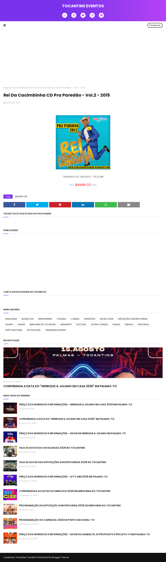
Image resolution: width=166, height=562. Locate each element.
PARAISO (129, 324)
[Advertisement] (83, 58)
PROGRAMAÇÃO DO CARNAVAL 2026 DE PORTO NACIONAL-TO (57, 520)
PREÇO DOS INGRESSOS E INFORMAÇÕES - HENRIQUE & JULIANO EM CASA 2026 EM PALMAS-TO (75, 404)
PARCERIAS (143, 324)
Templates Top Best (25, 557)
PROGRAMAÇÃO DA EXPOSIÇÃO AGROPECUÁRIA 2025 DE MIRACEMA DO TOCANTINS (70, 505)
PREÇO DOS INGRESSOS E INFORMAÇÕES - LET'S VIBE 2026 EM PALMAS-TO (63, 476)
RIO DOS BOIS (33, 330)
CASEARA (61, 318)
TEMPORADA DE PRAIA (55, 330)
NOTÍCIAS (81, 324)
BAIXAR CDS (26, 87)
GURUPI (21, 324)
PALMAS (116, 324)
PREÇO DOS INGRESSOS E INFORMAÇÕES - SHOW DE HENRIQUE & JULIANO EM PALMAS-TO (72, 433)
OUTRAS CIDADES (99, 324)
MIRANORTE (66, 324)
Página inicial (10, 87)
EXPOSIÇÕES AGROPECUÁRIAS (133, 318)
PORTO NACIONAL (13, 330)
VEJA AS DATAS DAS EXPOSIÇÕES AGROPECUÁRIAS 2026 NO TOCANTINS (62, 462)
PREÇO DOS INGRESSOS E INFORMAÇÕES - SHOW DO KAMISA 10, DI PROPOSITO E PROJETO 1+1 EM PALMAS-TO (84, 534)
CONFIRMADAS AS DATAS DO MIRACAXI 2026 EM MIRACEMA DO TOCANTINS (64, 491)
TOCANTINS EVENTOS (83, 6)
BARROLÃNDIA (45, 318)
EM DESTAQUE (106, 318)
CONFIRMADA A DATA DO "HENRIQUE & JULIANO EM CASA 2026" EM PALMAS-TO (60, 386)
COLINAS (75, 318)
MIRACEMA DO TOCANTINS (43, 324)
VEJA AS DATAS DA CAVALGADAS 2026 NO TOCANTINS (52, 447)
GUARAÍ (9, 324)
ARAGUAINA (11, 318)
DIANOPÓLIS (89, 318)
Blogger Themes (60, 557)
